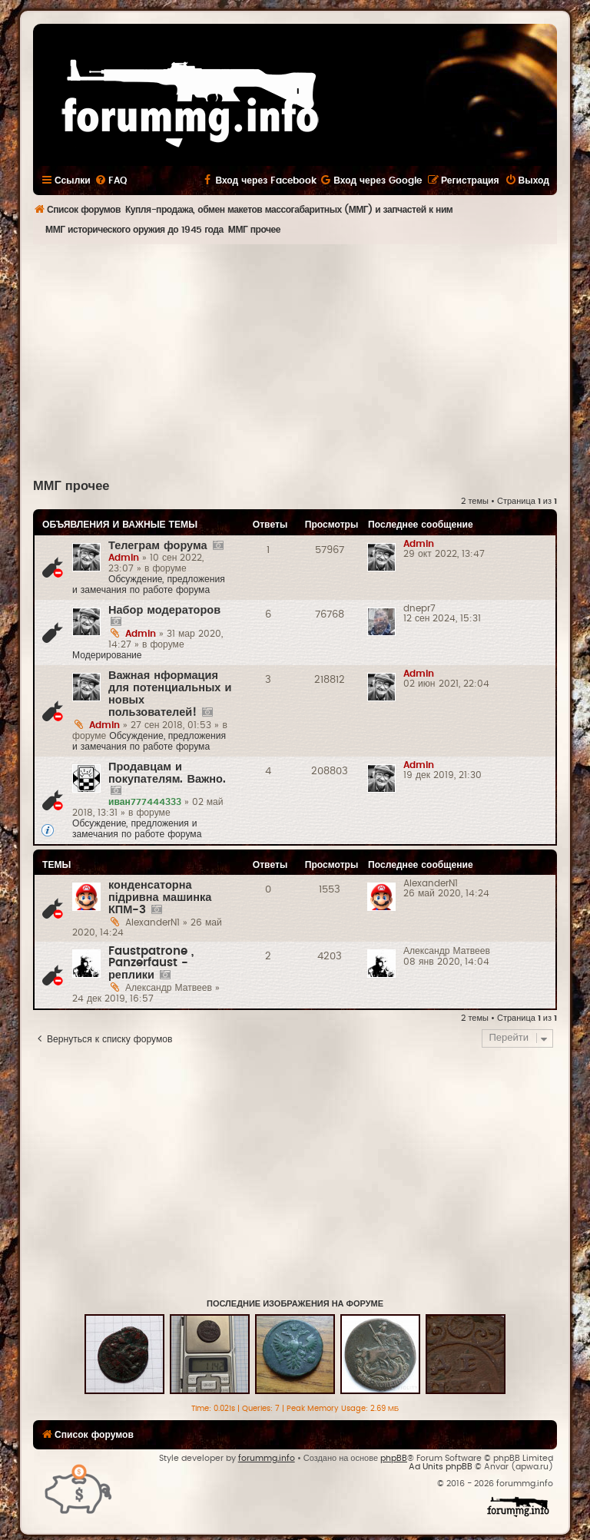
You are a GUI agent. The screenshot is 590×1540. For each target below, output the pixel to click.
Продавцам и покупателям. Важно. (167, 773)
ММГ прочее (71, 486)
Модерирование (107, 655)
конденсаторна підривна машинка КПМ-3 (159, 897)
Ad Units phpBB (440, 1466)
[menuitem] (110, 180)
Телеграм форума (157, 545)
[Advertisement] (311, 359)
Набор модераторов (164, 610)
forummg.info (266, 1458)
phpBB (393, 1458)
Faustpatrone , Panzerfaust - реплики (151, 963)
